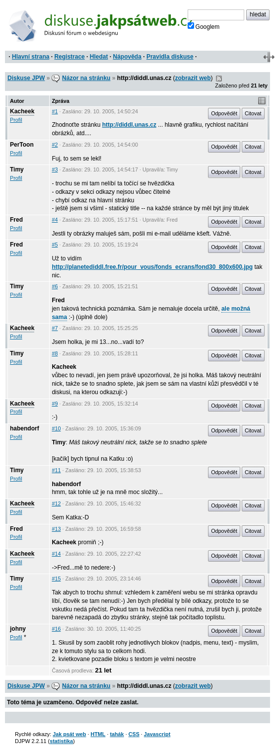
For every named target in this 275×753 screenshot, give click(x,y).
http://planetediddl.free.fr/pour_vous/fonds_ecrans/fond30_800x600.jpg (152, 266)
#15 (56, 579)
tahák (117, 734)
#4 (55, 220)
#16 (56, 629)
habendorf (24, 428)
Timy (17, 169)
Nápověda (127, 56)
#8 (55, 353)
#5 (55, 245)
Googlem (204, 26)
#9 (55, 404)
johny (18, 628)
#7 (55, 328)
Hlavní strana (30, 56)
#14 (56, 554)
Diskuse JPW (26, 78)
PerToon (22, 144)
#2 (55, 145)
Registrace (69, 56)
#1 (55, 111)
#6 (55, 286)
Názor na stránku (86, 78)
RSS (219, 79)
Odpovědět (224, 113)
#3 (55, 169)
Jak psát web (69, 734)
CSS (134, 734)
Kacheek (22, 111)
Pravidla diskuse (170, 56)
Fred (16, 219)
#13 (56, 529)
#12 (56, 503)
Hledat (99, 56)
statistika (61, 741)
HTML (97, 734)
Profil (16, 120)
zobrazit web (193, 78)
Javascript (157, 734)
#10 (56, 428)
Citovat (253, 113)
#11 (56, 470)
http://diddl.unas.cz (129, 124)
